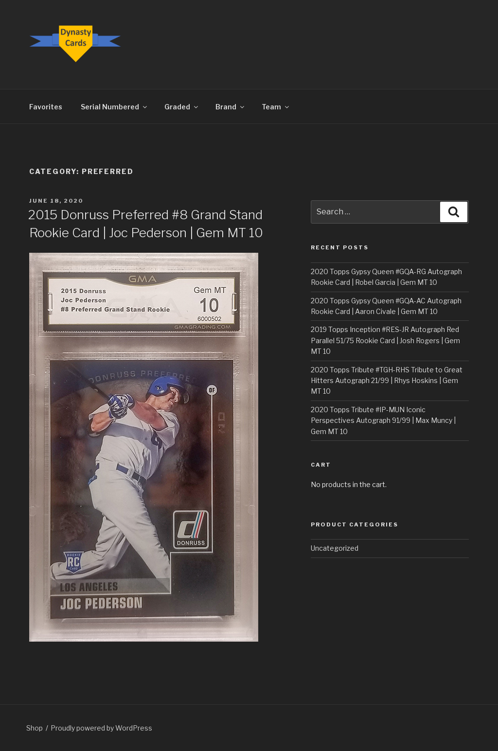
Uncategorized (334, 548)
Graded (181, 107)
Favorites (45, 107)
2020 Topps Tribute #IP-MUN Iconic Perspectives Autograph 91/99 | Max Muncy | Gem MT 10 (383, 420)
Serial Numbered (114, 107)
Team (276, 107)
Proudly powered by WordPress (101, 728)
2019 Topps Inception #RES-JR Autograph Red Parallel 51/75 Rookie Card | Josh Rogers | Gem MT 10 (385, 340)
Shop (34, 728)
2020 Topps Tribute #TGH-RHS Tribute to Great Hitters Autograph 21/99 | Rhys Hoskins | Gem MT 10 (386, 381)
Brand (230, 107)
